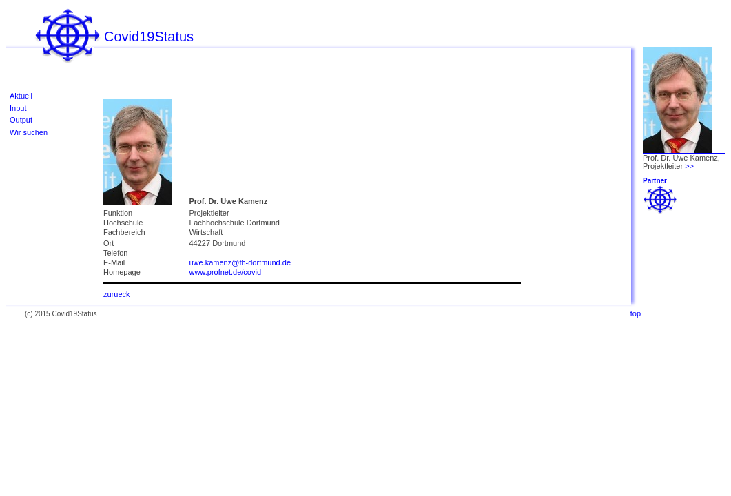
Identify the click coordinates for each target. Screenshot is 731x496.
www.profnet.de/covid (225, 272)
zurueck (116, 294)
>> (689, 166)
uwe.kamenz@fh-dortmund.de (240, 262)
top (635, 313)
